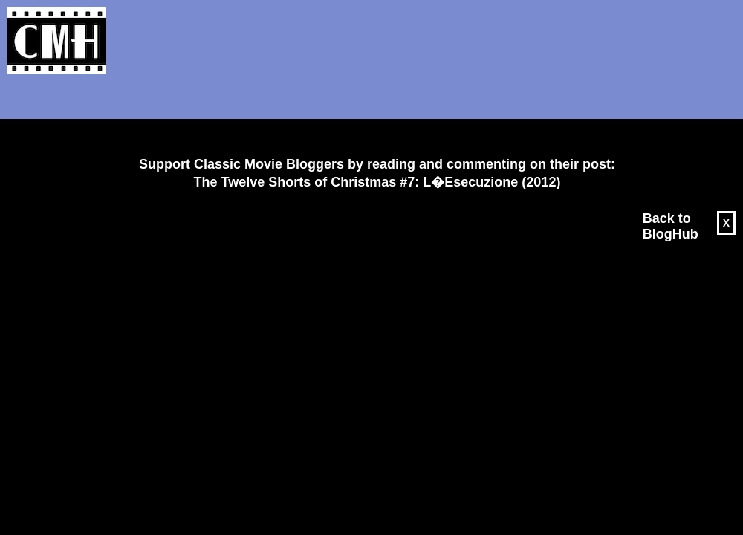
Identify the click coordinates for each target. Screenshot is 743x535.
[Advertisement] (371, 115)
